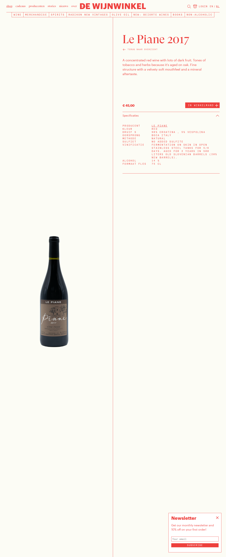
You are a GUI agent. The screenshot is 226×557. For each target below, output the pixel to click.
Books (178, 14)
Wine (18, 14)
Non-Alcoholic (199, 14)
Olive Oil (121, 14)
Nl (218, 6)
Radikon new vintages (88, 14)
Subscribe (195, 545)
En (211, 6)
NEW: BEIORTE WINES (151, 14)
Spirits (58, 14)
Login (203, 6)
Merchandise (36, 14)
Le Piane (160, 125)
